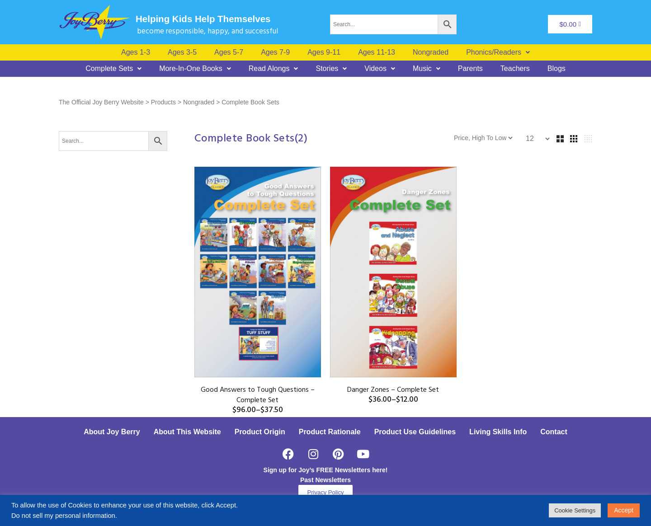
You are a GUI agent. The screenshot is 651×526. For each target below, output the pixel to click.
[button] (498, 52)
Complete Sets (113, 68)
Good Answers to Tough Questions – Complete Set (258, 395)
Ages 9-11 (323, 52)
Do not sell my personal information (63, 515)
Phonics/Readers (498, 52)
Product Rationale (330, 432)
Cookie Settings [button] (574, 510)
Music (426, 68)
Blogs (556, 68)
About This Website (187, 432)
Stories (331, 68)
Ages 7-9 (275, 52)
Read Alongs (273, 68)
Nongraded (430, 52)
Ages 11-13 (376, 52)
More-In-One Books (195, 68)
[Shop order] (525, 138)
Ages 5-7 (228, 52)
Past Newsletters (325, 480)
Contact (553, 432)
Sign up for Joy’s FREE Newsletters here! (326, 470)
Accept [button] (623, 510)
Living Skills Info (498, 432)
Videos (379, 68)
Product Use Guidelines (415, 432)
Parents (470, 68)
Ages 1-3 (135, 52)
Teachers (515, 68)
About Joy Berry (112, 432)
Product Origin (260, 432)
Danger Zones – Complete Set (393, 390)
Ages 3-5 (182, 52)
